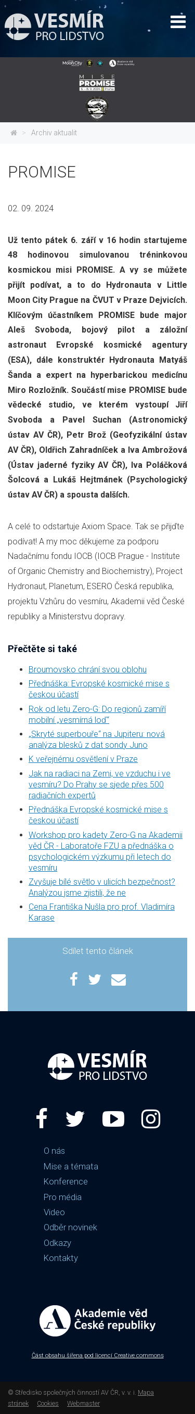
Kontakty (61, 1258)
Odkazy (57, 1243)
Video (54, 1212)
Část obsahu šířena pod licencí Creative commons (98, 1355)
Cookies (48, 1403)
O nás (54, 1150)
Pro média (63, 1197)
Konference (66, 1181)
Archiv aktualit (54, 133)
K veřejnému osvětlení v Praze (83, 759)
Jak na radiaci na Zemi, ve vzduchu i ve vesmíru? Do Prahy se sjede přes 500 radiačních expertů (100, 784)
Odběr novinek (70, 1227)
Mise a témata (71, 1166)
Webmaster (83, 1403)
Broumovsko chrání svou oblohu (88, 669)
